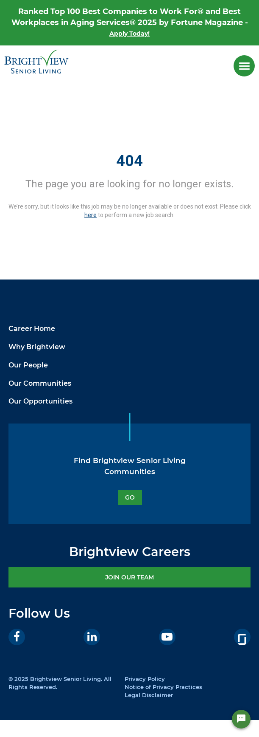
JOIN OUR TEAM (129, 577)
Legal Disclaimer (149, 695)
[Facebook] (16, 637)
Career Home (31, 329)
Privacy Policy (145, 678)
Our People (28, 365)
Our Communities (39, 383)
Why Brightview (36, 347)
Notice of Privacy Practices (163, 686)
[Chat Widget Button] (241, 719)
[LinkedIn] (92, 637)
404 (129, 161)
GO (130, 497)
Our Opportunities (40, 401)
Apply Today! (129, 33)
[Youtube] (167, 637)
